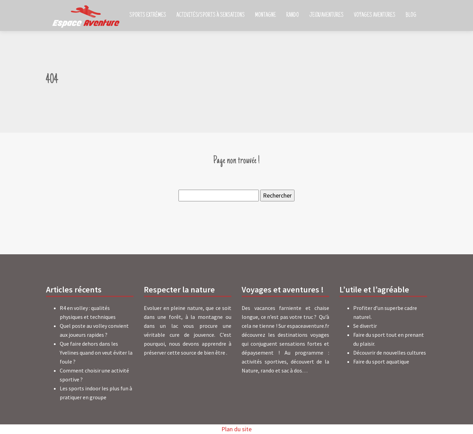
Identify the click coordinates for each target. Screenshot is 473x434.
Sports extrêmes (147, 15)
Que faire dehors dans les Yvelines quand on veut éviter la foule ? (96, 352)
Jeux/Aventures (326, 15)
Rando (292, 15)
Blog (411, 15)
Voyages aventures (374, 15)
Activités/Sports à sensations (210, 15)
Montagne (265, 15)
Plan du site (236, 429)
